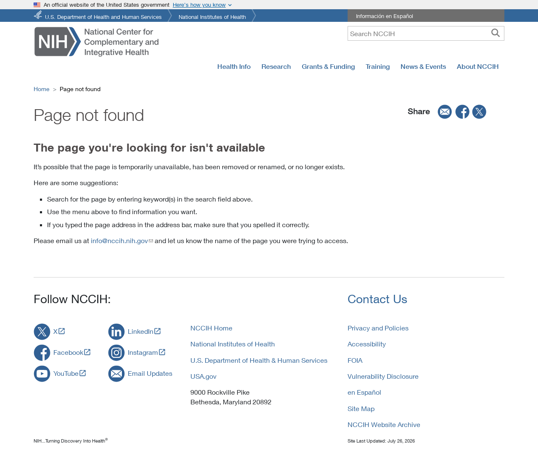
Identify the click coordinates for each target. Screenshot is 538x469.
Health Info (234, 66)
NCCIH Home (211, 328)
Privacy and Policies (378, 328)
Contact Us (377, 299)
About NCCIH (478, 66)
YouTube (66, 373)
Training (378, 66)
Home (42, 88)
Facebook (68, 352)
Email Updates (150, 373)
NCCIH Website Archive (384, 424)
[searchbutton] (495, 33)
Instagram (143, 352)
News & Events (423, 66)
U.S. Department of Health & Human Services (258, 360)
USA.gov (203, 376)
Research (276, 66)
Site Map (361, 408)
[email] (442, 112)
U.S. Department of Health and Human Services (103, 16)
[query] (426, 33)
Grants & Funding (328, 66)
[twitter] (479, 112)
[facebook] (462, 112)
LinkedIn (140, 331)
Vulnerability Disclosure (383, 376)
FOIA (355, 360)
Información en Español (384, 16)
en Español (364, 392)
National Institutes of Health (212, 16)
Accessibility (367, 344)
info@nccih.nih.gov (119, 240)
